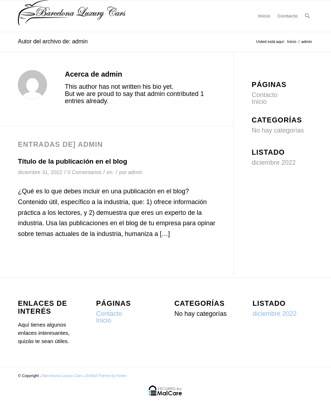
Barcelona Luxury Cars (62, 375)
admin (135, 172)
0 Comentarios (85, 172)
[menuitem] (307, 16)
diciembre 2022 (274, 162)
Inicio (264, 16)
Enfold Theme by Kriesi (106, 375)
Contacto (288, 16)
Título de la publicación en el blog (72, 161)
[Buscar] (307, 16)
